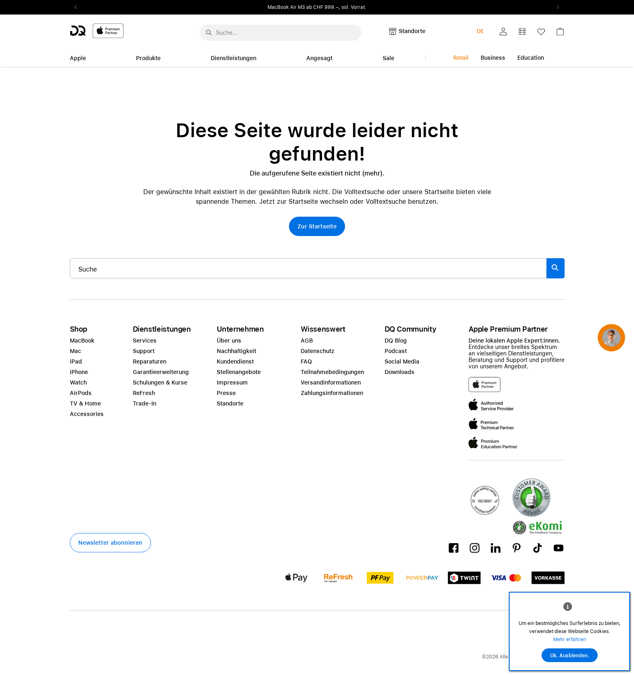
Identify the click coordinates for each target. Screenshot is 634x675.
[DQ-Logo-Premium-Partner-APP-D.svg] (97, 30)
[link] (560, 34)
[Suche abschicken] (208, 33)
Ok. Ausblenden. (569, 655)
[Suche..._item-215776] (308, 268)
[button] (503, 31)
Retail (461, 57)
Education (530, 57)
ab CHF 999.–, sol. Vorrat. (336, 7)
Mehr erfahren (569, 639)
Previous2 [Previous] (79, 7)
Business (493, 57)
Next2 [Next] (556, 7)
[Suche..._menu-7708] (280, 33)
